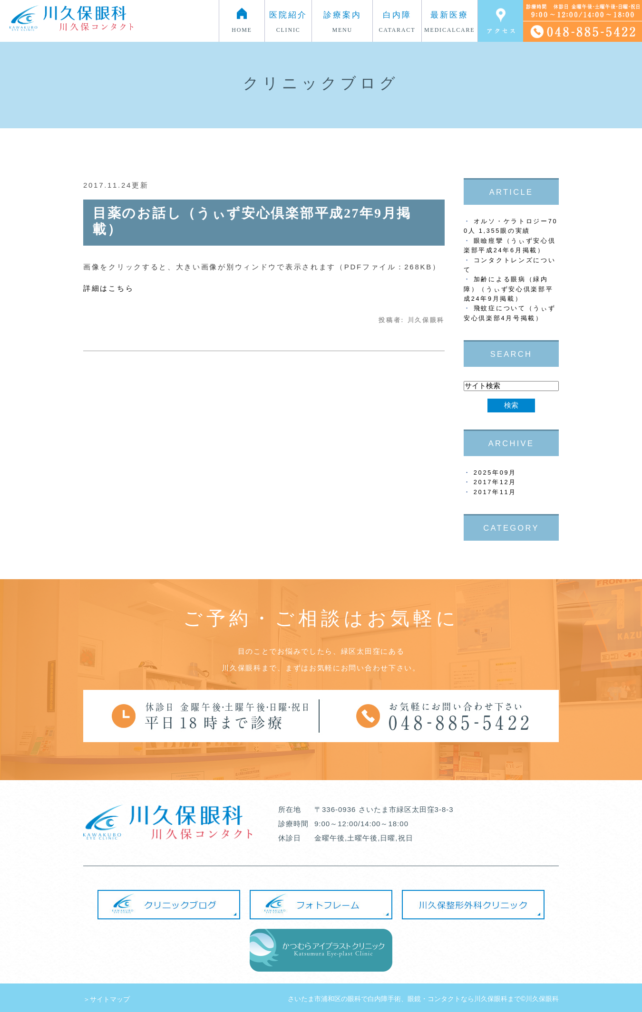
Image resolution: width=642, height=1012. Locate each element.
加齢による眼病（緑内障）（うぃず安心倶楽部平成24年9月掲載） (508, 289)
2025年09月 (495, 472)
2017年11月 (495, 492)
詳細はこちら (108, 288)
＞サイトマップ (106, 999)
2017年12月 (495, 482)
